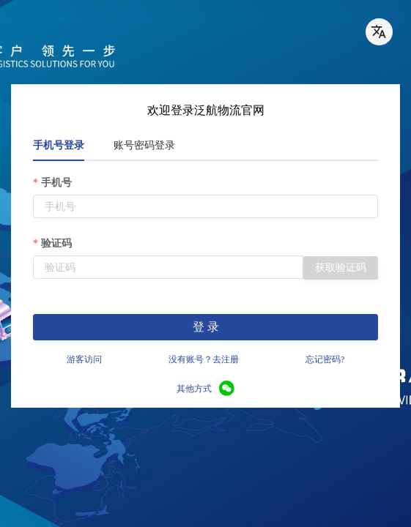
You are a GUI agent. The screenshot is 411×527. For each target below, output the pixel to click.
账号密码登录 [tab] (144, 145)
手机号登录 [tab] (58, 145)
